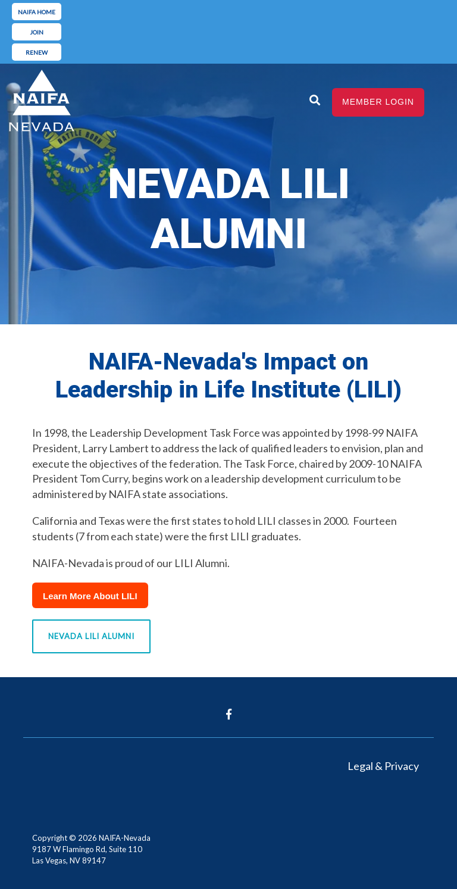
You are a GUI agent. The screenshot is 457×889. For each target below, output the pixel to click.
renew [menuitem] (37, 52)
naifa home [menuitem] (36, 11)
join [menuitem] (36, 32)
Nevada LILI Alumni (91, 636)
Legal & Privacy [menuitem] (383, 765)
